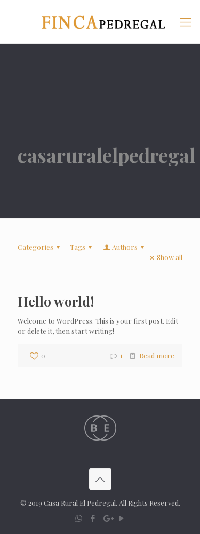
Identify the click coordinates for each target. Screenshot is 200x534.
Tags (82, 247)
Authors (124, 247)
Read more (156, 355)
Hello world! (56, 301)
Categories (40, 247)
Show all (164, 257)
